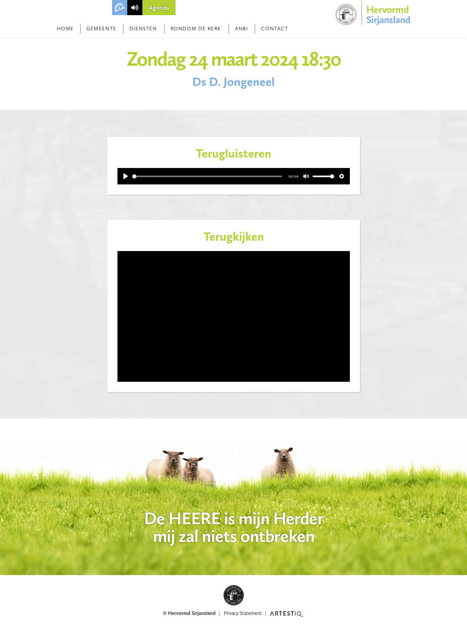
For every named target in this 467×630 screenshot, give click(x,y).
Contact (274, 29)
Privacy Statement (243, 613)
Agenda (159, 7)
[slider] (207, 176)
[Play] (126, 176)
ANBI (241, 29)
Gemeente (102, 29)
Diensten (143, 29)
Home (65, 29)
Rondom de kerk (196, 29)
